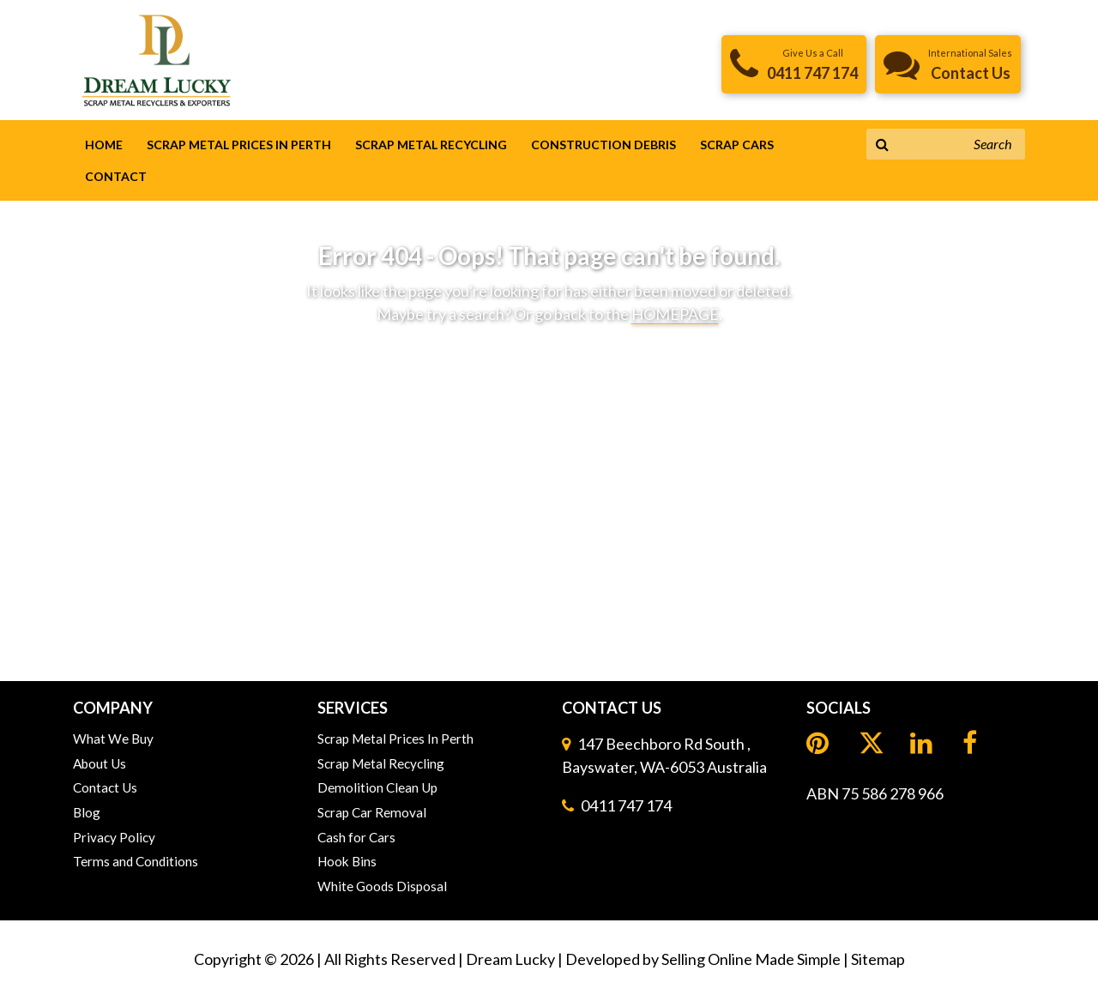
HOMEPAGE (675, 314)
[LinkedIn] (871, 745)
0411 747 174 (626, 805)
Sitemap (878, 959)
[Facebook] (971, 743)
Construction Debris (603, 144)
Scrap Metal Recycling (431, 144)
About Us (99, 763)
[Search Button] (882, 144)
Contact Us (105, 787)
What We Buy (113, 738)
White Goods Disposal (382, 886)
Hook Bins (347, 861)
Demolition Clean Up (377, 787)
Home (104, 144)
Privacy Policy (114, 837)
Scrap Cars (737, 144)
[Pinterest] (819, 743)
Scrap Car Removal (371, 812)
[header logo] (157, 58)
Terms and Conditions (135, 861)
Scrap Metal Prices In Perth (239, 144)
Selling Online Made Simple (751, 959)
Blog (86, 812)
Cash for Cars (356, 837)
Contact (116, 176)
